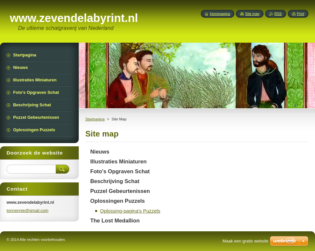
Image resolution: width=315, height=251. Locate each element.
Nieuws (99, 152)
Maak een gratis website (245, 241)
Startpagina (95, 119)
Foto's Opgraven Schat (120, 171)
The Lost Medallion (115, 221)
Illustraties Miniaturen (118, 161)
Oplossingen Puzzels (117, 201)
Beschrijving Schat (114, 181)
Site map (252, 14)
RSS (278, 14)
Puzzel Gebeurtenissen (120, 191)
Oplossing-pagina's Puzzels (130, 211)
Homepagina (220, 14)
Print (300, 14)
